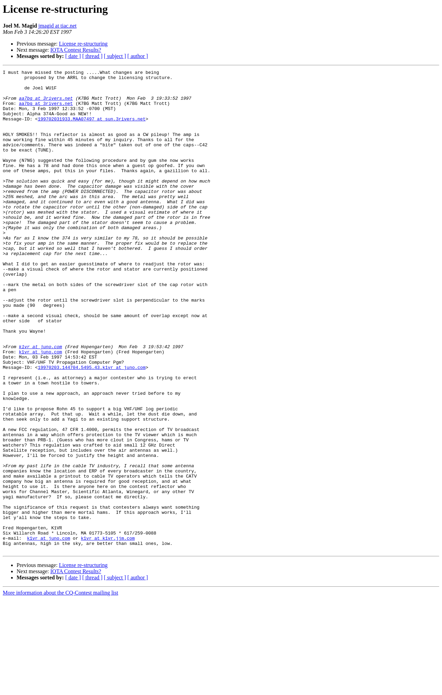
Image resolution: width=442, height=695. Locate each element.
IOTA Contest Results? (75, 50)
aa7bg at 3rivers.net (46, 104)
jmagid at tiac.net (57, 26)
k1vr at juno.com (40, 402)
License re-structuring (83, 44)
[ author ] (137, 56)
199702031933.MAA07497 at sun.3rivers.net (91, 129)
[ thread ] (92, 56)
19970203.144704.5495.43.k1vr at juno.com (91, 427)
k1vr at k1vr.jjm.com (108, 632)
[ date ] (73, 56)
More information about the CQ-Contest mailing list (60, 689)
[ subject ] (115, 56)
